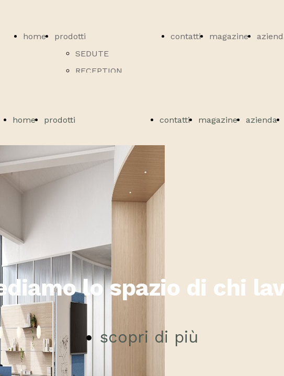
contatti (186, 36)
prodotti (70, 36)
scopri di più (149, 337)
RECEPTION (98, 71)
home (34, 36)
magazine (228, 36)
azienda (261, 120)
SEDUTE (92, 53)
